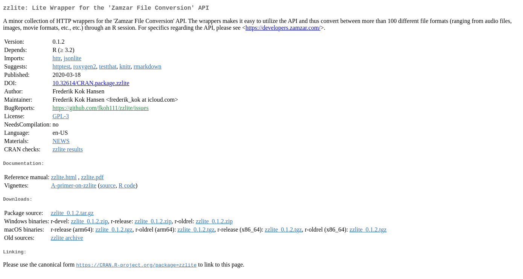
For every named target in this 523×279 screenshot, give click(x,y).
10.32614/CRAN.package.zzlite (90, 84)
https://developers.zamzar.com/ (282, 29)
